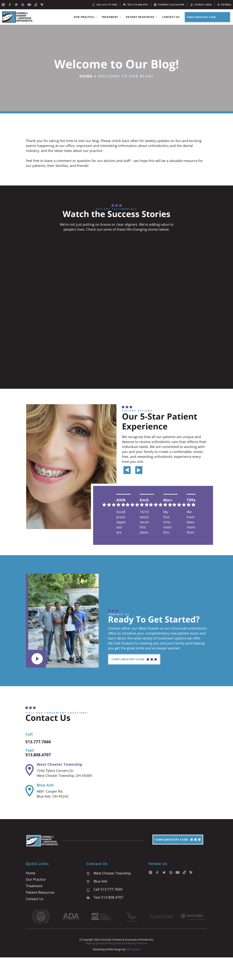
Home (86, 76)
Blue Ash (45, 785)
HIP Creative (133, 950)
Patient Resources (142, 17)
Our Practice (86, 17)
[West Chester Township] (29, 770)
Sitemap (90, 944)
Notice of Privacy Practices (131, 944)
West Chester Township (59, 764)
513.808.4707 (40, 754)
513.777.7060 (40, 741)
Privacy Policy (106, 944)
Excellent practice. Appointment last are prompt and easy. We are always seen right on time (120, 522)
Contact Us (171, 17)
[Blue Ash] (29, 791)
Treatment (112, 17)
